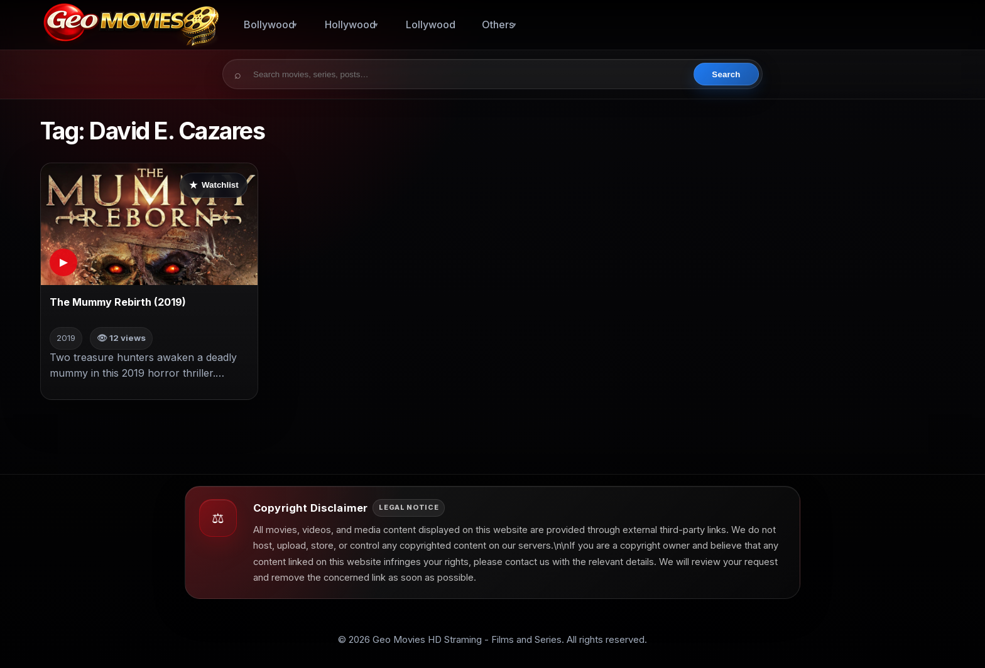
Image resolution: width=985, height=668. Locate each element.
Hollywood (350, 24)
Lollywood (430, 24)
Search (726, 74)
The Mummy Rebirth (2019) (118, 302)
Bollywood (269, 24)
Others (498, 24)
